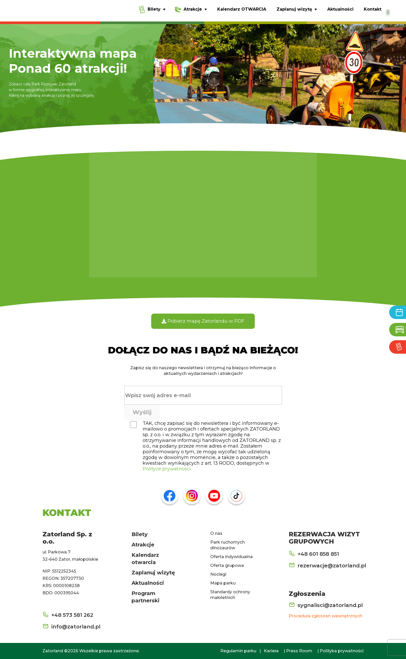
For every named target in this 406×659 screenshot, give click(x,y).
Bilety (140, 534)
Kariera (271, 650)
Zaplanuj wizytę (153, 572)
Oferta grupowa (227, 565)
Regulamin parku (238, 650)
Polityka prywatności (342, 650)
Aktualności (148, 583)
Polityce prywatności (167, 469)
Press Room (299, 650)
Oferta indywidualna (231, 556)
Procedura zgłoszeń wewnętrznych (325, 615)
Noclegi (218, 574)
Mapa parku (223, 583)
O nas (216, 533)
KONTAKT (66, 512)
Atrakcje (143, 545)
